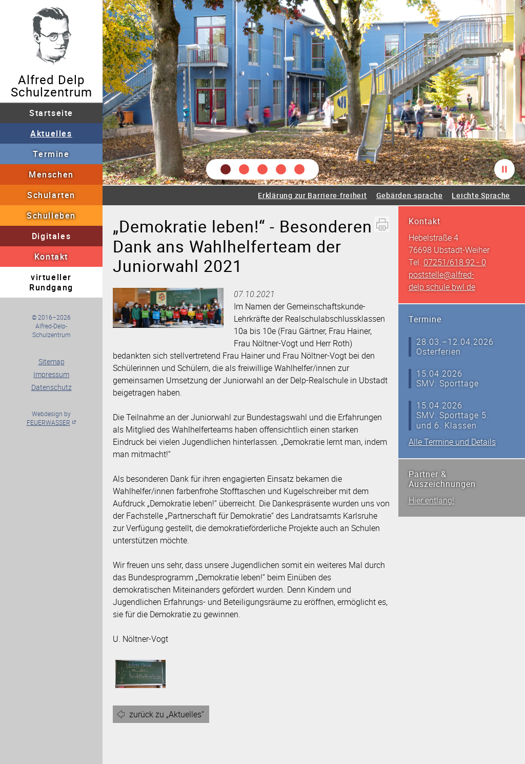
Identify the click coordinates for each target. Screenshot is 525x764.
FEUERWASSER (48, 422)
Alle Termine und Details (452, 441)
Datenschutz (51, 387)
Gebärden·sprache (409, 195)
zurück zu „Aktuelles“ (166, 714)
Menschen (51, 174)
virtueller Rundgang (51, 282)
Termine (51, 154)
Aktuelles (51, 133)
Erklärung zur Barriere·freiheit (312, 195)
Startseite (51, 113)
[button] (225, 169)
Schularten (51, 195)
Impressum (51, 374)
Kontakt (51, 256)
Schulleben (51, 215)
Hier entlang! (431, 500)
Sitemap (51, 361)
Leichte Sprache (481, 195)
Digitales (51, 236)
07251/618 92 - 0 (454, 262)
